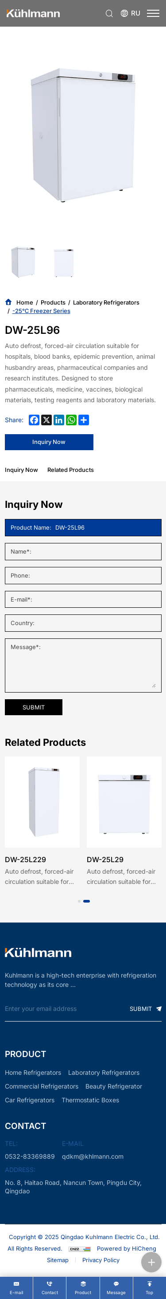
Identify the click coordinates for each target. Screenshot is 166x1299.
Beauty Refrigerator (113, 1086)
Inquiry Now (21, 469)
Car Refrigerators (29, 1100)
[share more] (83, 420)
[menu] (153, 13)
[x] (46, 420)
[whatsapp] (71, 420)
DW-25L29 (105, 859)
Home (24, 302)
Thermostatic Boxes (90, 1100)
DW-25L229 (25, 859)
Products (53, 302)
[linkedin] (59, 420)
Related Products (70, 469)
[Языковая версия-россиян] (130, 13)
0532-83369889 (30, 1156)
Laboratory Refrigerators (106, 302)
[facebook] (34, 420)
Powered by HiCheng (126, 1248)
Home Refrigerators (33, 1072)
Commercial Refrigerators (41, 1086)
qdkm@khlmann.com (93, 1156)
